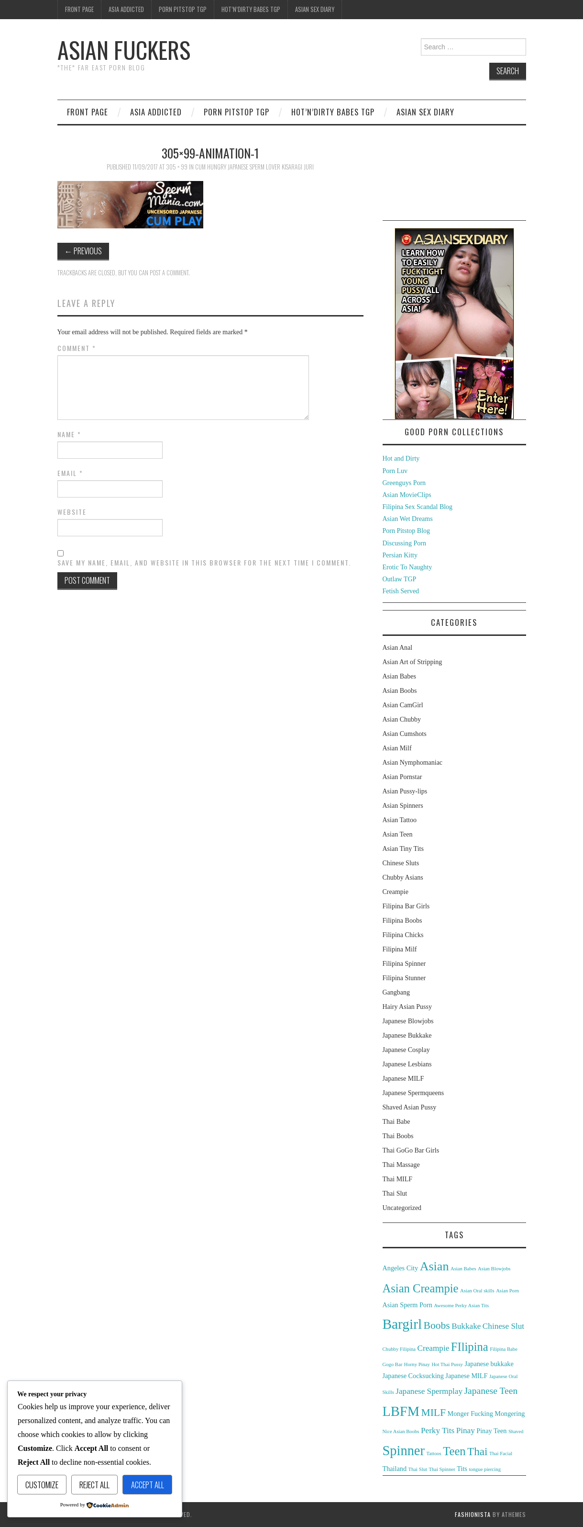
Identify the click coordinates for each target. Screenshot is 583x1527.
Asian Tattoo (400, 820)
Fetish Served (401, 591)
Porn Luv (395, 471)
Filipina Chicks (403, 935)
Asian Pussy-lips (405, 791)
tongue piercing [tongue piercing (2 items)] (485, 1469)
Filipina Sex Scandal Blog (418, 506)
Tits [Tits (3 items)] (462, 1468)
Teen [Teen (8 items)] (454, 1451)
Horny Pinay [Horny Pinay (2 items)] (417, 1364)
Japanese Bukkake (407, 1035)
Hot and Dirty (401, 458)
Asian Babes (399, 676)
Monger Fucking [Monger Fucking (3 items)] (470, 1413)
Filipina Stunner (404, 978)
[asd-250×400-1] (454, 323)
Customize (41, 1485)
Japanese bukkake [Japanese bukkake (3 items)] (488, 1364)
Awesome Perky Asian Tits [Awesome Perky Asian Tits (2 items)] (461, 1305)
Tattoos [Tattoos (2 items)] (433, 1453)
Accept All (147, 1485)
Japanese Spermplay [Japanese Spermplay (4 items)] (429, 1391)
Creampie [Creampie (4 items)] (434, 1348)
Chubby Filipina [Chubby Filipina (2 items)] (399, 1349)
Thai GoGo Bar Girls (411, 1150)
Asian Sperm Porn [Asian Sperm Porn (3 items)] (407, 1305)
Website (72, 512)
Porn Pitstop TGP (183, 9)
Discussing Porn (404, 543)
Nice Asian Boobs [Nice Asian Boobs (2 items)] (401, 1431)
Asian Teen (398, 834)
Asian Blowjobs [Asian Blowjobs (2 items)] (494, 1268)
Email (70, 473)
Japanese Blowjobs (408, 1021)
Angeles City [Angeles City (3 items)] (400, 1268)
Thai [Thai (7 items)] (477, 1451)
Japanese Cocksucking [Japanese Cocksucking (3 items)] (413, 1376)
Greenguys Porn (404, 482)
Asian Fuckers (123, 50)
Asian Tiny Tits (403, 848)
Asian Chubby (402, 719)
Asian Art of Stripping (412, 662)
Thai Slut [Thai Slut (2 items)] (417, 1469)
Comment (76, 348)
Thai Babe (396, 1121)
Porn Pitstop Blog (406, 530)
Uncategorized (402, 1207)
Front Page (79, 9)
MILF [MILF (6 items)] (433, 1412)
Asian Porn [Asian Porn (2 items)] (507, 1290)
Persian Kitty (400, 555)
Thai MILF (398, 1179)
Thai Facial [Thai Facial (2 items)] (500, 1453)
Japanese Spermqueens (413, 1093)
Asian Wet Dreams (408, 518)
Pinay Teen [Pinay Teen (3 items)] (491, 1431)
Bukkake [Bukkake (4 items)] (466, 1326)
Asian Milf (397, 748)
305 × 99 (176, 166)
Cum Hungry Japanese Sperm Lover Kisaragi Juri (254, 166)
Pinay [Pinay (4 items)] (465, 1430)
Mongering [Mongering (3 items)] (510, 1413)
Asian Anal (398, 647)
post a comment (169, 272)
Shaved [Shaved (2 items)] (515, 1431)
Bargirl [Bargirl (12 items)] (402, 1324)
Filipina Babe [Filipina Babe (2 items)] (503, 1349)
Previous (83, 251)
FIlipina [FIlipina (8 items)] (469, 1346)
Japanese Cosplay (406, 1049)
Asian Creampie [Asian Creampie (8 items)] (421, 1288)
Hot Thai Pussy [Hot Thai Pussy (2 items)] (447, 1364)
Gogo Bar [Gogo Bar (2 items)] (393, 1364)
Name (69, 434)
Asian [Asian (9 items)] (434, 1266)
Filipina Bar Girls (406, 906)
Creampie (395, 891)
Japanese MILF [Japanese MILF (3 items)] (466, 1376)
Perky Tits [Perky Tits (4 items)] (437, 1430)
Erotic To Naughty (407, 567)
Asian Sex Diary (314, 9)
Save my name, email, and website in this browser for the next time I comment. (204, 562)
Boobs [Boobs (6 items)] (437, 1325)
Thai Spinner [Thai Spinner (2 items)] (442, 1469)
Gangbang (396, 992)
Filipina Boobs (402, 920)
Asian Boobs (400, 690)
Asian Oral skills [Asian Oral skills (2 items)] (477, 1290)
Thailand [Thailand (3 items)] (395, 1468)
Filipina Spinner (404, 963)
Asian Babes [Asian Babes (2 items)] (463, 1268)
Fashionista (473, 1514)
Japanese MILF (403, 1078)
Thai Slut (395, 1193)
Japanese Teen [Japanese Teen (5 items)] (491, 1391)
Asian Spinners (403, 805)
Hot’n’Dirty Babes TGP (250, 9)
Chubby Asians (403, 877)
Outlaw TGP (400, 579)
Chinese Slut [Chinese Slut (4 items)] (503, 1326)
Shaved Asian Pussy (410, 1107)
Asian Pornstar (402, 776)
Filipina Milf (400, 949)
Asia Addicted (126, 9)
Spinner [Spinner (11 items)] (404, 1450)
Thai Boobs (398, 1136)
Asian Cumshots (405, 733)
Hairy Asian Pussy (407, 1006)
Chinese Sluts (401, 863)
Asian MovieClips (407, 494)
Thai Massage (401, 1164)
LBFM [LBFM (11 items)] (401, 1411)
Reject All (94, 1485)
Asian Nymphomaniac (413, 762)
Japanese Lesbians (407, 1064)
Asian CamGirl (403, 705)
